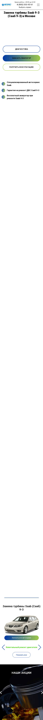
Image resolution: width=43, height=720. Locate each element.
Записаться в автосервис (21, 638)
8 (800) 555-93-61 (25, 4)
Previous (3, 647)
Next (39, 647)
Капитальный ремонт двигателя (21, 647)
